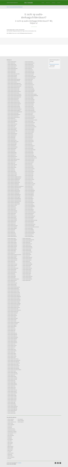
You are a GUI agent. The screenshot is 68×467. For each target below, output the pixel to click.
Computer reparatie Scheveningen (13, 318)
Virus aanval (9, 458)
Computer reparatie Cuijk (11, 163)
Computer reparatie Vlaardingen (12, 392)
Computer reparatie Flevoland (29, 73)
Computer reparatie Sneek (11, 330)
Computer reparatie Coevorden (12, 160)
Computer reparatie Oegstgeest (12, 239)
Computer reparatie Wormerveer (27, 251)
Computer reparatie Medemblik (29, 202)
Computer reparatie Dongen (12, 213)
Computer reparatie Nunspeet (29, 236)
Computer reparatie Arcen (11, 122)
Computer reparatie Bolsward (12, 148)
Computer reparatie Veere (11, 380)
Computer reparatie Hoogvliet (29, 132)
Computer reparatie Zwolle (26, 280)
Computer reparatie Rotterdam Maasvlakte (14, 304)
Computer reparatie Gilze (28, 80)
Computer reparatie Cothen (12, 161)
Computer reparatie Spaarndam (12, 333)
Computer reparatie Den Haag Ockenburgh (14, 195)
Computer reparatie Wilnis (26, 242)
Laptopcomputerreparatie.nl (12, 2)
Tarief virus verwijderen (11, 457)
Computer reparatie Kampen (29, 148)
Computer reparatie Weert (11, 411)
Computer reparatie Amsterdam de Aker (13, 88)
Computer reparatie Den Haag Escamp (13, 183)
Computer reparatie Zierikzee (27, 265)
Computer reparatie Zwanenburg (27, 276)
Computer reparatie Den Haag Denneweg (14, 182)
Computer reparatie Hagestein (29, 96)
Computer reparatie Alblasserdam (12, 68)
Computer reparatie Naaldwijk (29, 217)
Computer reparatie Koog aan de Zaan (30, 156)
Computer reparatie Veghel (12, 381)
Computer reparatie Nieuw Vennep (30, 224)
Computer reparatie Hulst (28, 138)
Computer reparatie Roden (11, 277)
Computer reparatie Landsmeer (29, 160)
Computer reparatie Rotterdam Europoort (14, 293)
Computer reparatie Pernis (11, 262)
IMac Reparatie (10, 436)
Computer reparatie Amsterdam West (13, 113)
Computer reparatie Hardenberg (29, 99)
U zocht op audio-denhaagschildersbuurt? (16, 6)
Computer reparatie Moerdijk (29, 210)
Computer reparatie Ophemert (12, 249)
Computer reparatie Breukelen (12, 152)
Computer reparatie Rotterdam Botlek (13, 288)
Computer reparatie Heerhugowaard (30, 111)
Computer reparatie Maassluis (29, 194)
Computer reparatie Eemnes (12, 233)
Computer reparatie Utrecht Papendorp (13, 368)
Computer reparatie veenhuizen (12, 379)
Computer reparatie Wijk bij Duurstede (28, 239)
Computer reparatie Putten (12, 266)
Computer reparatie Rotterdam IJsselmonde (14, 299)
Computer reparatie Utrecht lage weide (13, 361)
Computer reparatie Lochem (29, 182)
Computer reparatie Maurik (29, 201)
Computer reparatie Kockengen (29, 155)
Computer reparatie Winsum (27, 245)
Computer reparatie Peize (11, 261)
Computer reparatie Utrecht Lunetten (13, 364)
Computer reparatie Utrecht (12, 357)
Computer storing (10, 423)
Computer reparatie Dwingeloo (12, 228)
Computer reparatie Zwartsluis (27, 277)
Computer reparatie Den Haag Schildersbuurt (14, 199)
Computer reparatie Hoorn (29, 133)
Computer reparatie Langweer (29, 161)
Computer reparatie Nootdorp (29, 233)
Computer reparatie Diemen (12, 209)
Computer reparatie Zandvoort (27, 258)
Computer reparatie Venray (12, 387)
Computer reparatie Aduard (12, 67)
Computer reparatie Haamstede (29, 91)
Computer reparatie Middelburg (29, 205)
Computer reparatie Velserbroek (12, 384)
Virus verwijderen (20, 419)
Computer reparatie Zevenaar (27, 262)
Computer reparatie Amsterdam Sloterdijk (14, 106)
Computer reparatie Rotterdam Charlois (13, 291)
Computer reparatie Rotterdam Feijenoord (14, 295)
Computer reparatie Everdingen (29, 72)
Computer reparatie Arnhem (12, 125)
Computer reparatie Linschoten (29, 179)
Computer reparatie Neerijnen (29, 222)
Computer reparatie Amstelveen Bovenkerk (14, 79)
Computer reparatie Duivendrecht (13, 225)
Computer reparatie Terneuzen (12, 345)
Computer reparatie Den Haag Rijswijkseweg (14, 198)
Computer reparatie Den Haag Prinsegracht (14, 197)
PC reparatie (9, 451)
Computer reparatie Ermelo (29, 69)
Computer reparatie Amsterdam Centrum (14, 87)
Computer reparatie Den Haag (12, 175)
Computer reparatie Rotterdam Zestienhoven (14, 310)
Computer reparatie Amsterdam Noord (13, 98)
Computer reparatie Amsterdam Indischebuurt (14, 94)
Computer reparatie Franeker (29, 75)
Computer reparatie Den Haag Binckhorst (14, 179)
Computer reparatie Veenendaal (12, 377)
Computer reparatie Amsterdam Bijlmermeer (14, 83)
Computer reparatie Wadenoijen (12, 407)
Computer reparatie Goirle (29, 83)
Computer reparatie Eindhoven (12, 236)
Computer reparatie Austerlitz (12, 129)
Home (8, 6)
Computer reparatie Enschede (29, 67)
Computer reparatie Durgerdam (12, 226)
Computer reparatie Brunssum (12, 153)
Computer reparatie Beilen (11, 138)
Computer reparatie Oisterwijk (12, 242)
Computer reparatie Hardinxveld (29, 102)
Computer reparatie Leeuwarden (30, 168)
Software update (10, 455)
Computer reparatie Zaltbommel (27, 257)
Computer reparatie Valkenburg (12, 372)
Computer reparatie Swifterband (12, 342)
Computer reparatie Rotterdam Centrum (13, 289)
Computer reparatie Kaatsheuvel (29, 145)
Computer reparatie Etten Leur (29, 71)
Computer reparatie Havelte (29, 106)
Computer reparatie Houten (29, 134)
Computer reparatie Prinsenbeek (12, 264)
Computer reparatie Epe (28, 68)
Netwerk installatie (10, 447)
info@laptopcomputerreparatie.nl (54, 64)
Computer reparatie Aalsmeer (12, 61)
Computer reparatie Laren (29, 163)
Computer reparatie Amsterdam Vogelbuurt (14, 110)
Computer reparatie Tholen (12, 346)
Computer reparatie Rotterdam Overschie (14, 307)
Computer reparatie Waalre (12, 403)
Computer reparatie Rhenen (12, 270)
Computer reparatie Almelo (12, 71)
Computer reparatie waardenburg (12, 406)
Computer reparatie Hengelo (29, 121)
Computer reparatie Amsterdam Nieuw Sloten (14, 96)
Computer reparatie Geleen (29, 79)
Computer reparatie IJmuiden (29, 140)
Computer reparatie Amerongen (12, 75)
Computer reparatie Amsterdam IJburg (13, 92)
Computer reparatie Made (29, 197)
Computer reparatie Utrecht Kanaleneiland (14, 360)
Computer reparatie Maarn (29, 187)
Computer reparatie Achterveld (12, 65)
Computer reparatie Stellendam (12, 341)
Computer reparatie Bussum (12, 157)
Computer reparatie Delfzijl (12, 171)
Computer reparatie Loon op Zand (30, 183)
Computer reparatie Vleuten (12, 394)
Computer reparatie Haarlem (29, 92)
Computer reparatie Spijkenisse (12, 335)
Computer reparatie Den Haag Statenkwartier (14, 201)
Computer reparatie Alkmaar (12, 69)
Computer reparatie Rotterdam (12, 285)
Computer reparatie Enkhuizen (29, 65)
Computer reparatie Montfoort (29, 213)
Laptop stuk (9, 444)
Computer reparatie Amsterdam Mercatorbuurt (14, 95)
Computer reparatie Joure (28, 144)
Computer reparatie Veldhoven (12, 383)
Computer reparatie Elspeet (29, 61)
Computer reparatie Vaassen (12, 371)
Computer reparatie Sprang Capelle (13, 337)
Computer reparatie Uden (11, 352)
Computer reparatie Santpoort (12, 314)
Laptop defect (10, 440)
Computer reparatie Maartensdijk (30, 190)
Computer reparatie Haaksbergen (30, 90)
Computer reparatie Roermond (12, 280)
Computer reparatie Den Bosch (12, 172)
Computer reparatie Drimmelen (12, 220)
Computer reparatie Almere (12, 72)
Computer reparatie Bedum (12, 136)
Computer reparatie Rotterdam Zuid (13, 311)
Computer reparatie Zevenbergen (27, 264)
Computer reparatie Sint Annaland (13, 323)
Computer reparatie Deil (11, 168)
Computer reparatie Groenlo (29, 87)
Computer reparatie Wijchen (27, 238)
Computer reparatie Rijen (11, 273)
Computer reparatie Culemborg (12, 164)
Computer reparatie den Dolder (12, 174)
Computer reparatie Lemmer (29, 174)
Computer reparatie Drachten (12, 217)
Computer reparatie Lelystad (29, 172)
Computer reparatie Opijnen (12, 250)
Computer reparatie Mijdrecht (29, 209)
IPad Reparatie (10, 438)
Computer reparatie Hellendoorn (30, 115)
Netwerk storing (10, 450)
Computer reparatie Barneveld (12, 134)
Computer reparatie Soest (11, 331)
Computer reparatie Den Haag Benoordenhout (14, 176)
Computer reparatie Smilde (12, 329)
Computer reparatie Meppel (29, 203)
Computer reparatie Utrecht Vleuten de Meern (14, 369)
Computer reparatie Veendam (12, 376)
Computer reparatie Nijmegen (29, 229)
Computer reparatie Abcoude (12, 64)
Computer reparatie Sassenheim (12, 315)
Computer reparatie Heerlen (29, 113)
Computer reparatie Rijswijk (12, 276)
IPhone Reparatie (10, 439)
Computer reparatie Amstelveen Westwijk (14, 80)
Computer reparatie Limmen (29, 178)
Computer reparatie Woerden (27, 249)
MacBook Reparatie (10, 446)
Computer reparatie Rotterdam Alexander (14, 287)
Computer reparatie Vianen (12, 388)
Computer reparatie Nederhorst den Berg (31, 220)
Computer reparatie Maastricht (29, 195)
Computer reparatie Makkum (29, 198)
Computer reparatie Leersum (29, 167)
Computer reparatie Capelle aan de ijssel (13, 159)
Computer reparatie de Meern (12, 167)
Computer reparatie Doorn (11, 214)
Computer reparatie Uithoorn (12, 354)
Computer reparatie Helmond (29, 118)
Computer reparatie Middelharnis (30, 206)
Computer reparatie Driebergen (12, 218)
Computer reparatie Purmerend (12, 265)
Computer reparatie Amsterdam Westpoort (14, 114)
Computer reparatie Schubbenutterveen (13, 322)
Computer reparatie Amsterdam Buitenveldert (14, 86)
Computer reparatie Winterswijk (27, 246)
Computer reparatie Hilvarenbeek (30, 122)
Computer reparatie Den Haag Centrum (13, 180)
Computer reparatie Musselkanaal (30, 216)
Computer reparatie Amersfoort (12, 76)
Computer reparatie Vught (11, 402)
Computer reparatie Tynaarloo (12, 350)
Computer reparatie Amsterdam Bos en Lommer (15, 84)
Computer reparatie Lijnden (29, 176)
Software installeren (10, 453)
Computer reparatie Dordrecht (12, 216)
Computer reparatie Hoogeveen (29, 129)
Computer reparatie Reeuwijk (12, 269)
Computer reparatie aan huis (12, 421)
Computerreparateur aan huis (12, 432)
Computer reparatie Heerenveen (29, 110)
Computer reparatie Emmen (29, 64)
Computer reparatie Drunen (12, 222)
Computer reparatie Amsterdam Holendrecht (14, 91)
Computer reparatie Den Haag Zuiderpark (14, 203)
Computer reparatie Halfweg (29, 98)
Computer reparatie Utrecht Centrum (13, 358)
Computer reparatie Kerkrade (29, 152)
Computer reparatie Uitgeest (12, 353)
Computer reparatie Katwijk (29, 151)
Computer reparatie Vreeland (12, 400)
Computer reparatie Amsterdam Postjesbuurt (14, 103)
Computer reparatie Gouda (29, 86)
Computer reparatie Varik (11, 375)
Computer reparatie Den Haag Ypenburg (13, 202)
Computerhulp (10, 427)
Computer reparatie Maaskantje (29, 191)
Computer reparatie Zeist (26, 261)
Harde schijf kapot (10, 434)
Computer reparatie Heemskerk (29, 107)
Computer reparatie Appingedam (12, 121)
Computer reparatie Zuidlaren (27, 270)
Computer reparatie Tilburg (12, 349)
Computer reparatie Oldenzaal (12, 243)
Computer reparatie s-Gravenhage (13, 312)
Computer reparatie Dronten (12, 221)
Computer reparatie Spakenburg (12, 334)
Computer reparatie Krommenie (29, 159)
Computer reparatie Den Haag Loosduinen (14, 190)
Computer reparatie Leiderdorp (29, 171)
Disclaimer (19, 462)
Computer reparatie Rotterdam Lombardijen (14, 303)
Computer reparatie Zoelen (26, 266)
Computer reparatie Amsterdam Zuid (13, 115)
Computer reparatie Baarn (11, 132)
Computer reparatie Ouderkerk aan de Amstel (14, 254)
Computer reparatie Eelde (11, 232)
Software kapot (10, 454)
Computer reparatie (10, 420)
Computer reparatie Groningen (29, 88)
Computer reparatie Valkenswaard (13, 373)
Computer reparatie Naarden (29, 218)
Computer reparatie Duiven (12, 224)
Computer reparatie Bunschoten (12, 156)
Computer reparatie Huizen (29, 137)
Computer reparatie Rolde (11, 281)
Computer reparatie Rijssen (12, 274)
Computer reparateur (11, 419)
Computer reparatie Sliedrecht (12, 326)
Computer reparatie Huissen (29, 136)
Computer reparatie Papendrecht (12, 258)
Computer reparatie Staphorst (12, 339)
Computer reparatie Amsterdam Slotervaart (14, 107)
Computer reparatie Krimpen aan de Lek (31, 157)
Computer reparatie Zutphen (27, 273)
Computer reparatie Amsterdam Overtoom (14, 102)
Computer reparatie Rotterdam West (13, 308)
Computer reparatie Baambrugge (12, 130)
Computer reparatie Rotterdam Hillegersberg (14, 296)
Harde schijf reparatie (11, 435)
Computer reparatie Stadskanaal (12, 338)
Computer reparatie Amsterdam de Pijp (13, 90)
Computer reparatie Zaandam (27, 254)
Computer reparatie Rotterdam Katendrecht (14, 300)
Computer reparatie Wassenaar (12, 410)
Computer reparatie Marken (29, 199)
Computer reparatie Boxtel (11, 149)
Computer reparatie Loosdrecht (29, 184)
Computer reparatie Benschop (12, 140)
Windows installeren (21, 420)
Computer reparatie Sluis (11, 327)
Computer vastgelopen (11, 424)
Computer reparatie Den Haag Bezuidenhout (14, 178)
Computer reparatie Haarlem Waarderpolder (31, 95)
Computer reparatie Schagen (12, 316)
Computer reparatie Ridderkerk (12, 272)
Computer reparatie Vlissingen (12, 395)
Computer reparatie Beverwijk (12, 144)
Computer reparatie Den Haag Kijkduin (13, 184)
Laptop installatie (10, 442)
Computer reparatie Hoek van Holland (30, 126)
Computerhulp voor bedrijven (12, 431)
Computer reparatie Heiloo (29, 114)
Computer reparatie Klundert (29, 153)
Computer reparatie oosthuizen (12, 246)
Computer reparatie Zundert (27, 272)
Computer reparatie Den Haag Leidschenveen (14, 187)
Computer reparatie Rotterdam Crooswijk (14, 292)
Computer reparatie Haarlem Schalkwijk (31, 94)
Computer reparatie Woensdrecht (27, 247)
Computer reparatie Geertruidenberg (30, 76)
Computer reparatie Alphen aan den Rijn (14, 73)
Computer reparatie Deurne (12, 206)
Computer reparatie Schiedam (12, 319)
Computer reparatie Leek (28, 164)
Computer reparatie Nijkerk (29, 228)
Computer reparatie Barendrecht (12, 133)
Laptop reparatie (10, 443)
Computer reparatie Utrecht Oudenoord (13, 365)
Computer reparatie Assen (11, 126)
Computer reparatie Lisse (28, 180)
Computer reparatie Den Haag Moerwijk (13, 193)
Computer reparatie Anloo (11, 118)
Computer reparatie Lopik (29, 186)
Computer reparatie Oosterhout (12, 245)
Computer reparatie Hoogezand (29, 130)
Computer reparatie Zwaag (26, 274)
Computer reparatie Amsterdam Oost (13, 99)
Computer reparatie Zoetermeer (27, 268)
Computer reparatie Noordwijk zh (30, 232)
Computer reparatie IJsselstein (29, 141)
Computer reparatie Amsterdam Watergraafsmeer (15, 111)
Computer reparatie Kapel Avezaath (30, 149)
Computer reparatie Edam (11, 229)
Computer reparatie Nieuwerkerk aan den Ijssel (32, 226)
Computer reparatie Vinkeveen (12, 391)
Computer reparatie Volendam (12, 396)
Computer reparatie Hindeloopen (30, 125)
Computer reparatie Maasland (29, 193)
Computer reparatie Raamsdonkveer (13, 268)
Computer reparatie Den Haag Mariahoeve (14, 191)
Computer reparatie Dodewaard (12, 210)
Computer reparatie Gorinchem (29, 84)
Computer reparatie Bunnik (12, 155)
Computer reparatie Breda (11, 151)
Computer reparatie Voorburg (12, 398)
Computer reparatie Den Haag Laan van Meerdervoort (15, 186)
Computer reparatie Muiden (29, 214)
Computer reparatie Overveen (12, 257)
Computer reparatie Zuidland (27, 269)
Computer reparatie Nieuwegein (29, 225)
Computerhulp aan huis (11, 428)
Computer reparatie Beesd (11, 137)
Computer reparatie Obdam (12, 238)
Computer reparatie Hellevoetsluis (30, 117)
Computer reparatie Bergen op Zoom (13, 141)
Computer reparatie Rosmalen (12, 284)
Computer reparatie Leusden (29, 175)
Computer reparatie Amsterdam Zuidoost (14, 117)
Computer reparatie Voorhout (12, 399)
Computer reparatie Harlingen (29, 103)
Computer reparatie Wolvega (27, 250)
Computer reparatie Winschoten (27, 243)
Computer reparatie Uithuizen (12, 356)
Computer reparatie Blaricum (12, 145)
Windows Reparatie (21, 421)
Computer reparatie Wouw (26, 253)
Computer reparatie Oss (11, 253)
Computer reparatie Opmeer (12, 251)
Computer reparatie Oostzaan (12, 247)
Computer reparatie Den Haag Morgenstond (14, 194)
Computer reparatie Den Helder (12, 205)
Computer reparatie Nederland (29, 221)
